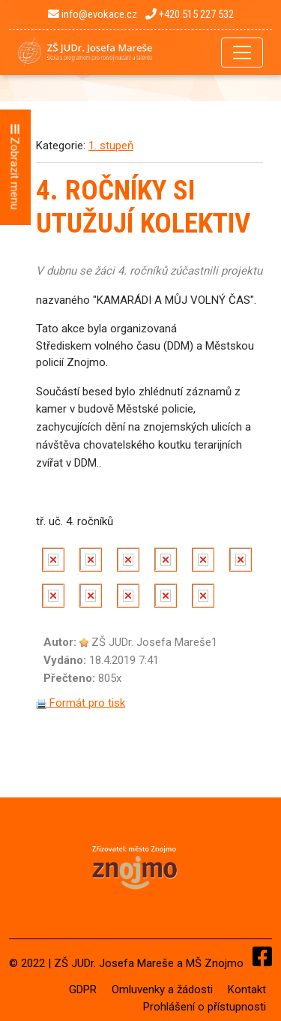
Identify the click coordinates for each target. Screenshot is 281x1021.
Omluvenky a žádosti (162, 989)
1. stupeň (110, 145)
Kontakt (247, 989)
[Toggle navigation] (242, 53)
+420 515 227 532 (189, 14)
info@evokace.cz (92, 14)
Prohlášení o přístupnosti (204, 1006)
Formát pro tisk (80, 703)
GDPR (83, 989)
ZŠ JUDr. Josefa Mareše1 (154, 642)
